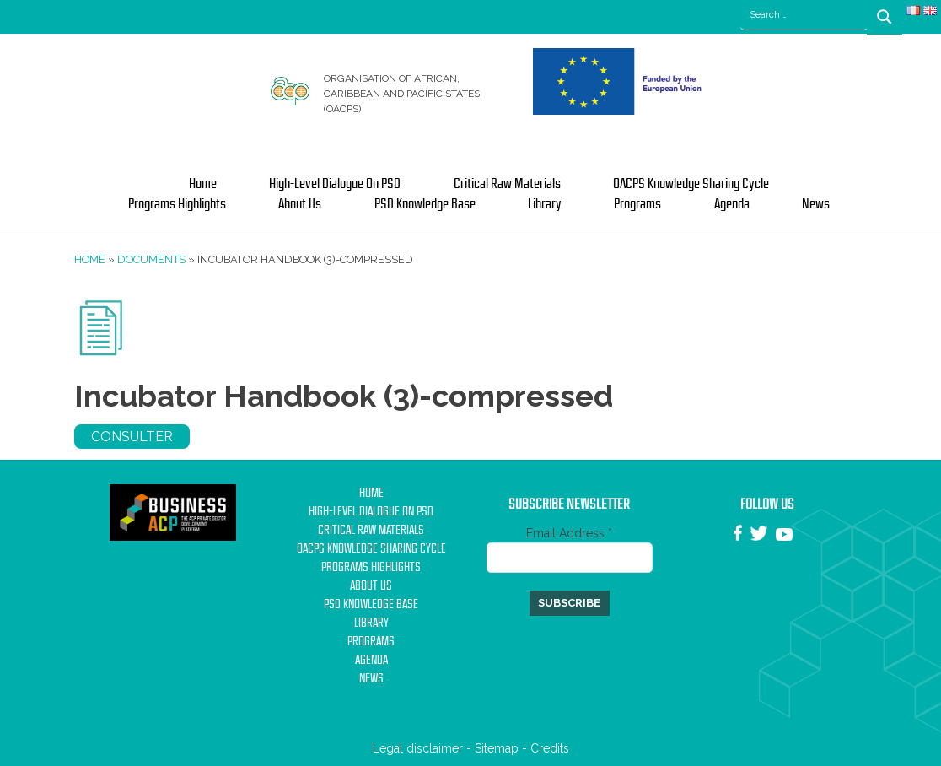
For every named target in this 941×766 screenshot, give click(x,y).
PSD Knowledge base (425, 204)
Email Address (569, 533)
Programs (637, 204)
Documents (151, 259)
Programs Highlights (177, 204)
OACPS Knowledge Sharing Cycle (691, 184)
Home (203, 184)
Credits (549, 748)
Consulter (132, 437)
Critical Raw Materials (507, 184)
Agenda (732, 204)
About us (299, 204)
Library (545, 204)
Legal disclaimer (418, 748)
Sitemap (497, 748)
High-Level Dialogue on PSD (335, 184)
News (816, 204)
